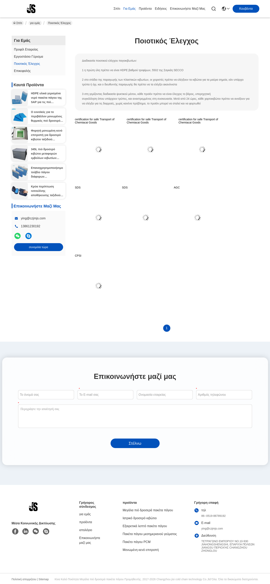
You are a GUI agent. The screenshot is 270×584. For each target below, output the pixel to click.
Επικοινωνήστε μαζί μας (187, 8)
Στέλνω (135, 443)
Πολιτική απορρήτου (24, 579)
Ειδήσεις (161, 8)
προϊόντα (145, 8)
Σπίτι (117, 8)
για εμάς (129, 8)
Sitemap (44, 579)
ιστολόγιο (85, 530)
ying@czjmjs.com (33, 218)
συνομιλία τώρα (38, 247)
